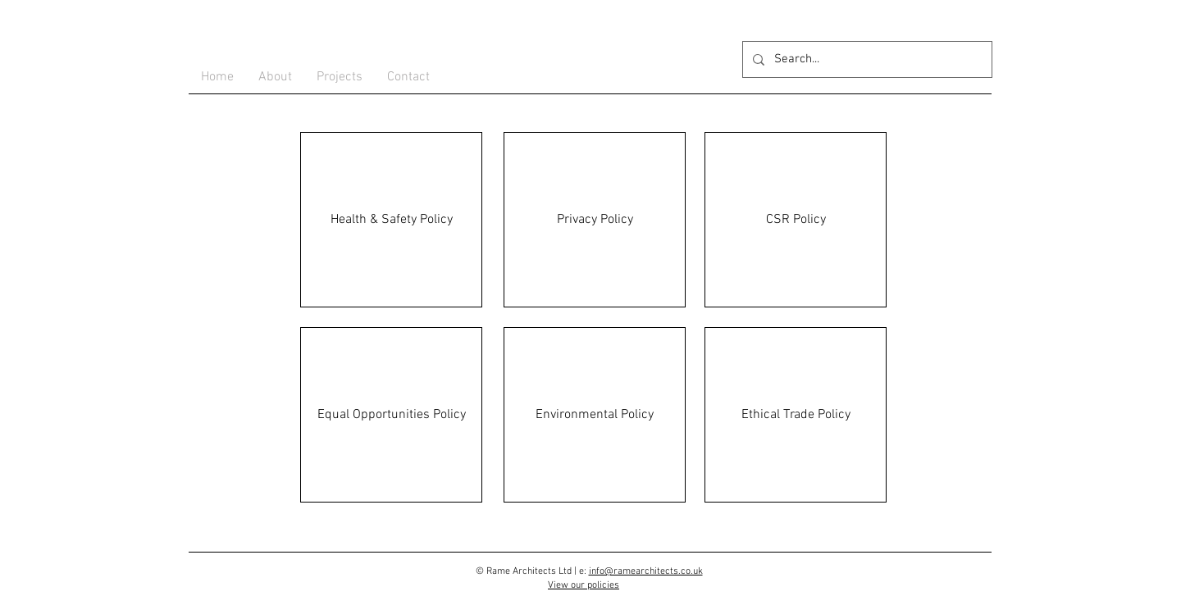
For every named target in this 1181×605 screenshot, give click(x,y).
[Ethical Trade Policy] (795, 415)
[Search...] (865, 59)
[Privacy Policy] (595, 219)
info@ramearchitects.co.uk (646, 571)
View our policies (583, 585)
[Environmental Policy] (595, 415)
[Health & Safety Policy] (391, 219)
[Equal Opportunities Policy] (391, 415)
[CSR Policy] (795, 219)
